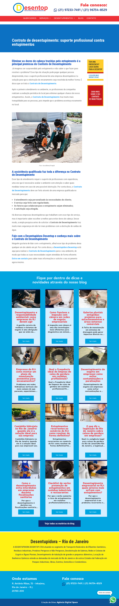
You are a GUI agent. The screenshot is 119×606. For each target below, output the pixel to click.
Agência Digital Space (67, 602)
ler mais (26, 341)
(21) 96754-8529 (95, 10)
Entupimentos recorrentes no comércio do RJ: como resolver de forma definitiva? (59, 431)
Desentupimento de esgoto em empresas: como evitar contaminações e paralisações (93, 375)
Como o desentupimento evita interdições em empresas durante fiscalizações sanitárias (26, 490)
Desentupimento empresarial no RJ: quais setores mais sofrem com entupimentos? (93, 488)
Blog (80, 18)
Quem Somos (29, 18)
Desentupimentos (63, 18)
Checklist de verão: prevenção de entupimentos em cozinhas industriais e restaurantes (59, 488)
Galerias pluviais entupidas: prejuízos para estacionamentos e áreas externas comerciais (93, 318)
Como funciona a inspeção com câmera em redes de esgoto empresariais (59, 317)
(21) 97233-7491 (67, 10)
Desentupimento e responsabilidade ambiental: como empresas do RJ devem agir (26, 317)
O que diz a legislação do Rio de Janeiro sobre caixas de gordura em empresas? (93, 431)
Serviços (44, 18)
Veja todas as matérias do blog (59, 523)
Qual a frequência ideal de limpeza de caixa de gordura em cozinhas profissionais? (59, 374)
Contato (91, 18)
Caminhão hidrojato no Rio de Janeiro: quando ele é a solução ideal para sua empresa (26, 431)
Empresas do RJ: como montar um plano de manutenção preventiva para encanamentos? (26, 375)
